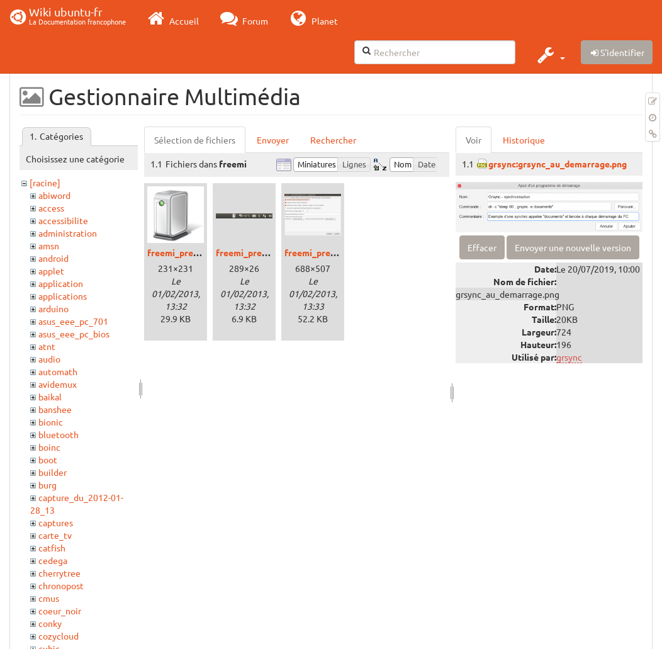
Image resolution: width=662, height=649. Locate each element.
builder (52, 472)
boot (47, 459)
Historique (524, 139)
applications (62, 296)
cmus (48, 598)
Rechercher (333, 139)
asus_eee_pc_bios (73, 333)
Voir (473, 139)
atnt (46, 346)
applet (51, 270)
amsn (48, 245)
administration (67, 233)
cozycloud (58, 635)
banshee (55, 409)
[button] (550, 55)
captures (55, 522)
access (51, 207)
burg (47, 484)
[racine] (45, 182)
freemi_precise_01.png (263, 252)
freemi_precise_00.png (194, 252)
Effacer (482, 247)
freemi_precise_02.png (331, 252)
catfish (51, 547)
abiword (54, 195)
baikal (50, 396)
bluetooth (58, 434)
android (53, 258)
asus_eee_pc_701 (73, 321)
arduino (53, 308)
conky (50, 623)
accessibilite (63, 220)
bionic (50, 421)
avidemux (57, 384)
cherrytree (59, 572)
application (60, 283)
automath (57, 371)
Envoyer (273, 139)
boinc (49, 447)
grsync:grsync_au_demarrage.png (557, 163)
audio (49, 358)
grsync (569, 357)
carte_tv (55, 535)
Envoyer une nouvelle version (573, 247)
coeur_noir (59, 610)
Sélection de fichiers (194, 139)
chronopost (61, 585)
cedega (52, 560)
